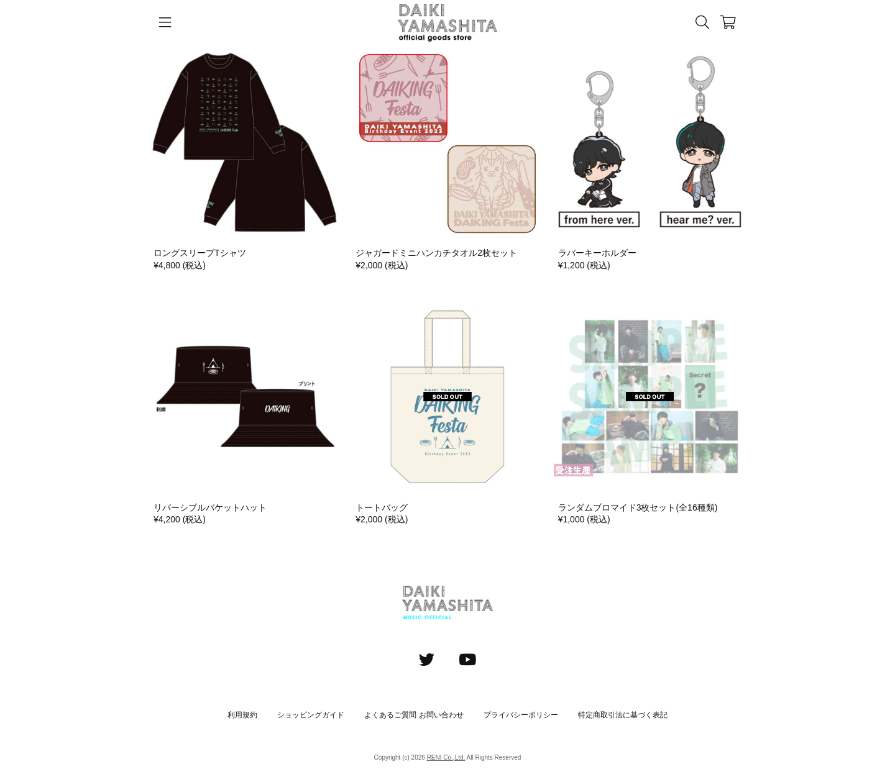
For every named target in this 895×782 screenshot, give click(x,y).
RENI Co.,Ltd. (446, 757)
